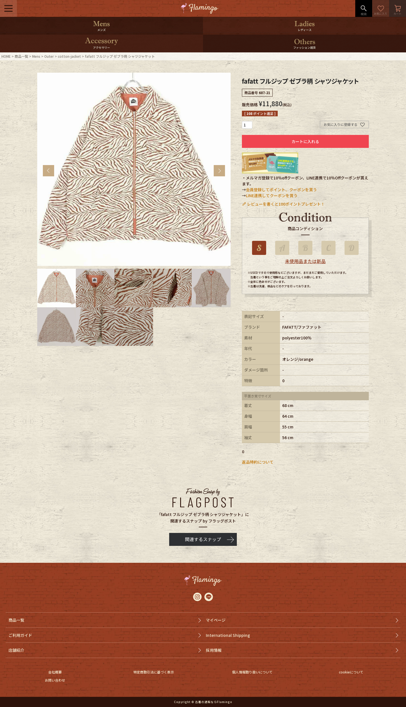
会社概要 (55, 672)
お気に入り (380, 8)
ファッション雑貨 (304, 47)
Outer (49, 56)
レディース (305, 30)
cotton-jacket (69, 56)
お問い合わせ (55, 680)
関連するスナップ (203, 539)
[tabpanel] (134, 169)
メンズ (101, 30)
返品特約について (257, 462)
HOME (6, 56)
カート (397, 8)
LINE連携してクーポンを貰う (271, 195)
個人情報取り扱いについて (252, 672)
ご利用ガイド (20, 635)
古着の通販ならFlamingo (213, 702)
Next (219, 170)
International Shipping (228, 635)
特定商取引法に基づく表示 (153, 672)
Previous (48, 170)
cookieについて (351, 672)
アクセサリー (101, 47)
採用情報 (214, 650)
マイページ (216, 620)
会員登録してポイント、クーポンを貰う (281, 189)
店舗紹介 (16, 650)
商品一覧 (21, 56)
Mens (36, 56)
